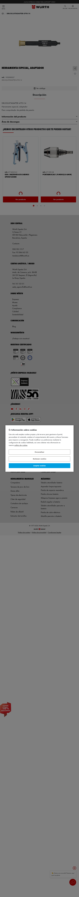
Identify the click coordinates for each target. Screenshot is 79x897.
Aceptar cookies (39, 466)
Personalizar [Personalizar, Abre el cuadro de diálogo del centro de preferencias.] (39, 452)
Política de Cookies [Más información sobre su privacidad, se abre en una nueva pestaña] (20, 445)
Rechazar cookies (39, 459)
